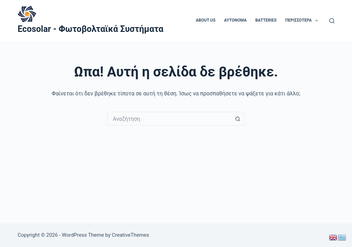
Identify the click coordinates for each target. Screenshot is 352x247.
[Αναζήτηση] (331, 20)
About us (206, 20)
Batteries (266, 20)
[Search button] (238, 119)
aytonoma (235, 20)
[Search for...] (169, 119)
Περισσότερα (303, 20)
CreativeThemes (130, 235)
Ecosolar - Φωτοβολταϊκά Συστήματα (90, 29)
